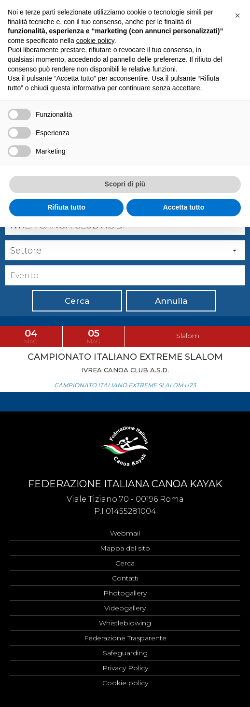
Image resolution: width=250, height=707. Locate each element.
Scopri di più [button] (125, 184)
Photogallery (125, 593)
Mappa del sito (125, 548)
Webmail (125, 533)
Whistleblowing (125, 623)
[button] (237, 15)
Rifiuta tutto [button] (66, 207)
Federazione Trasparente (125, 638)
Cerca (77, 301)
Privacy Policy (125, 668)
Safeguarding (125, 653)
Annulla (171, 301)
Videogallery (125, 608)
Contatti (125, 578)
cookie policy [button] (95, 40)
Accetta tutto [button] (184, 207)
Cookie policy (125, 683)
